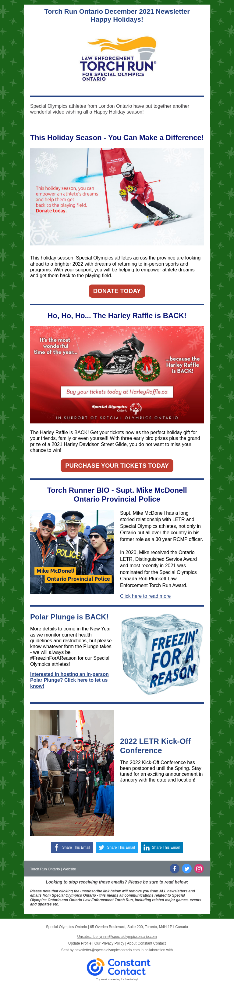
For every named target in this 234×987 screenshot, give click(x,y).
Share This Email (76, 847)
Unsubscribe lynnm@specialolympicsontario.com (117, 936)
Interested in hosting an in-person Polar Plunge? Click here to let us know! (69, 680)
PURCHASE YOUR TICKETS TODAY (117, 465)
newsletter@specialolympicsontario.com (107, 950)
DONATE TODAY (117, 291)
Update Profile (79, 943)
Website (69, 869)
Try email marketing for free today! (117, 979)
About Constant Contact (146, 943)
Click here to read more (145, 596)
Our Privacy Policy (109, 943)
